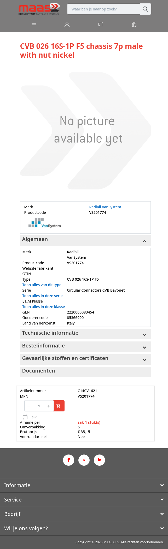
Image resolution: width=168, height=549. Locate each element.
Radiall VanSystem (105, 206)
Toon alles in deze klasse (43, 306)
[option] (85, 131)
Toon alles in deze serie (42, 295)
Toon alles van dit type (41, 284)
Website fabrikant (38, 268)
